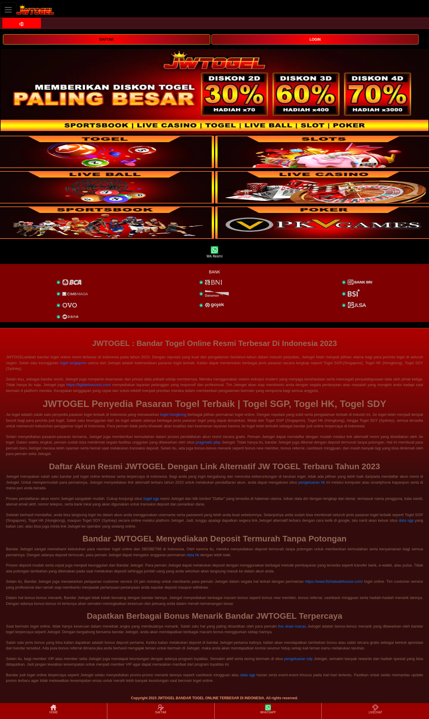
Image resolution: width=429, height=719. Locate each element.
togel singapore (73, 363)
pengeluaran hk (311, 482)
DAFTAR (106, 39)
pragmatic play (208, 442)
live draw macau (292, 626)
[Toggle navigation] (8, 9)
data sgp (406, 520)
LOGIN (315, 39)
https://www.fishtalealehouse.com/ (334, 581)
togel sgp (151, 498)
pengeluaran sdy (298, 658)
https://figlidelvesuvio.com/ (88, 385)
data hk (193, 555)
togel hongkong (173, 414)
